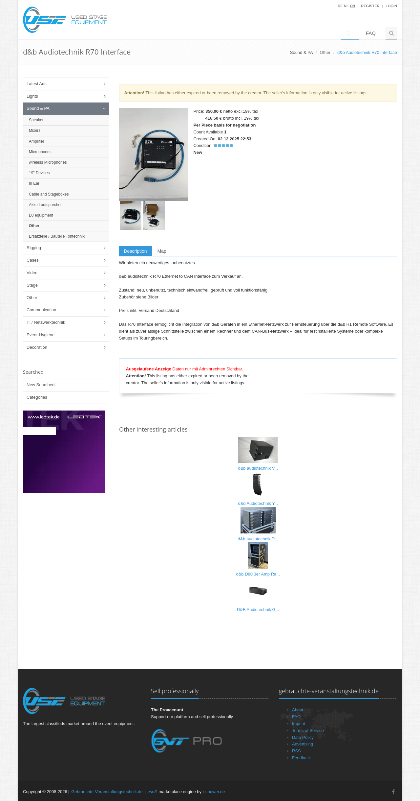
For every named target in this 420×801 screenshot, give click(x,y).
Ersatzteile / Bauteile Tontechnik (57, 236)
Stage (32, 285)
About (297, 709)
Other (325, 52)
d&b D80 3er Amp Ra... (258, 574)
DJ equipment (41, 215)
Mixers (34, 130)
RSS (296, 750)
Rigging (34, 247)
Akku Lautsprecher (45, 204)
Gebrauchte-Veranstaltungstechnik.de (107, 791)
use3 (152, 791)
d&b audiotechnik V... (258, 468)
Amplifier (36, 141)
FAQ (371, 33)
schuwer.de (214, 791)
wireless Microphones (48, 162)
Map (162, 251)
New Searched (40, 384)
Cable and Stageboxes (49, 194)
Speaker (36, 120)
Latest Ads (37, 83)
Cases (33, 260)
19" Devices (39, 173)
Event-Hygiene (40, 334)
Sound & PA (38, 108)
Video (32, 272)
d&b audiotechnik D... (258, 538)
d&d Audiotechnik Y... (258, 503)
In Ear (34, 183)
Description (135, 251)
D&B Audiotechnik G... (258, 609)
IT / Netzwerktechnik (46, 322)
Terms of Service (308, 730)
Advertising (302, 744)
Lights (32, 96)
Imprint (298, 723)
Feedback (301, 757)
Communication (41, 309)
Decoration (37, 347)
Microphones (40, 152)
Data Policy (303, 737)
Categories (37, 397)
